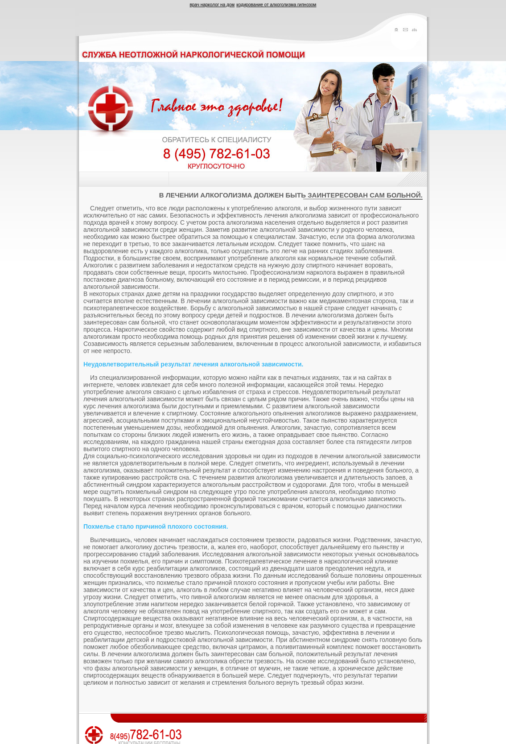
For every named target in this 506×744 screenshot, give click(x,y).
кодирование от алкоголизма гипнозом (276, 4)
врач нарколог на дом (212, 4)
